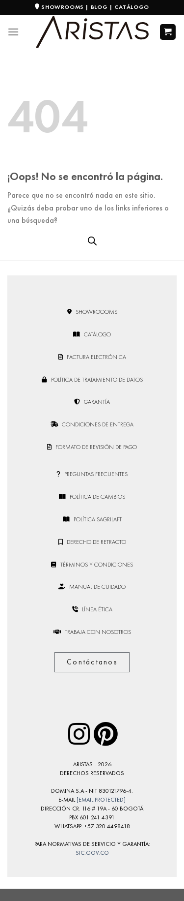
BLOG (99, 7)
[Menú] (13, 32)
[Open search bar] (92, 241)
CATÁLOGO (131, 7)
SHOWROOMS (62, 7)
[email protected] (101, 800)
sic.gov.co (92, 853)
